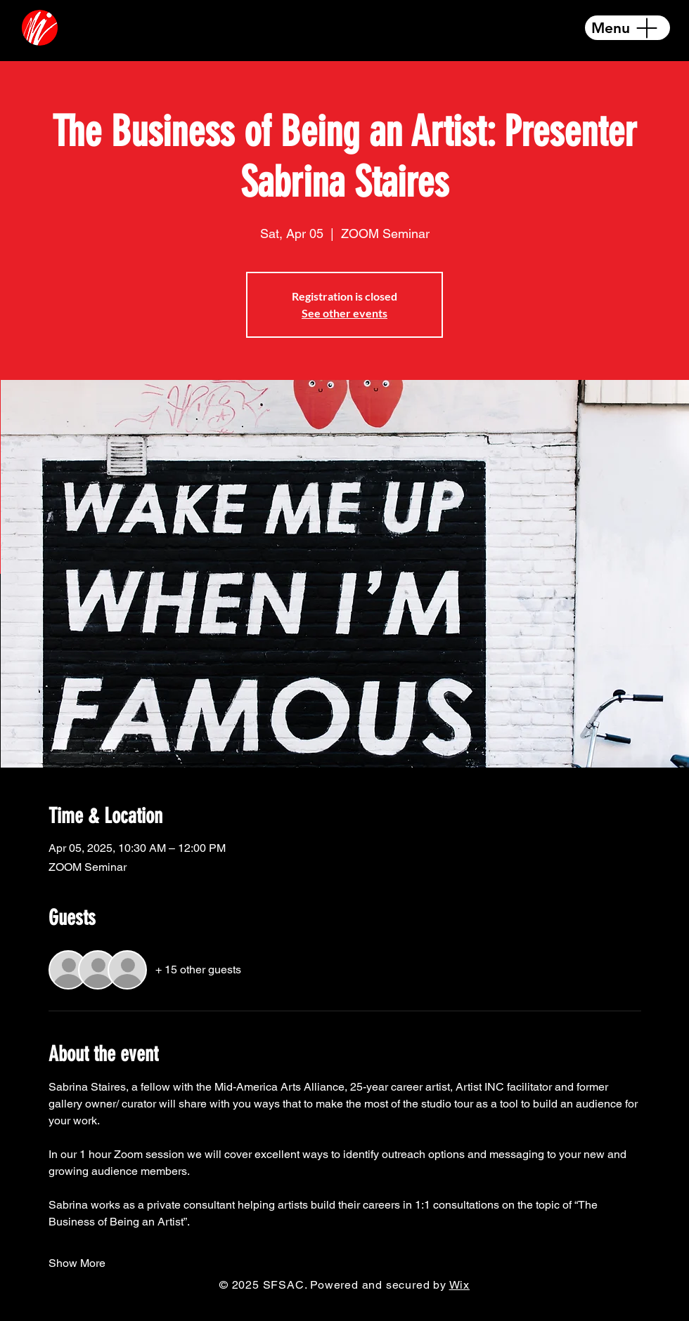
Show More (77, 1263)
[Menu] (627, 27)
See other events (344, 313)
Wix (459, 1285)
